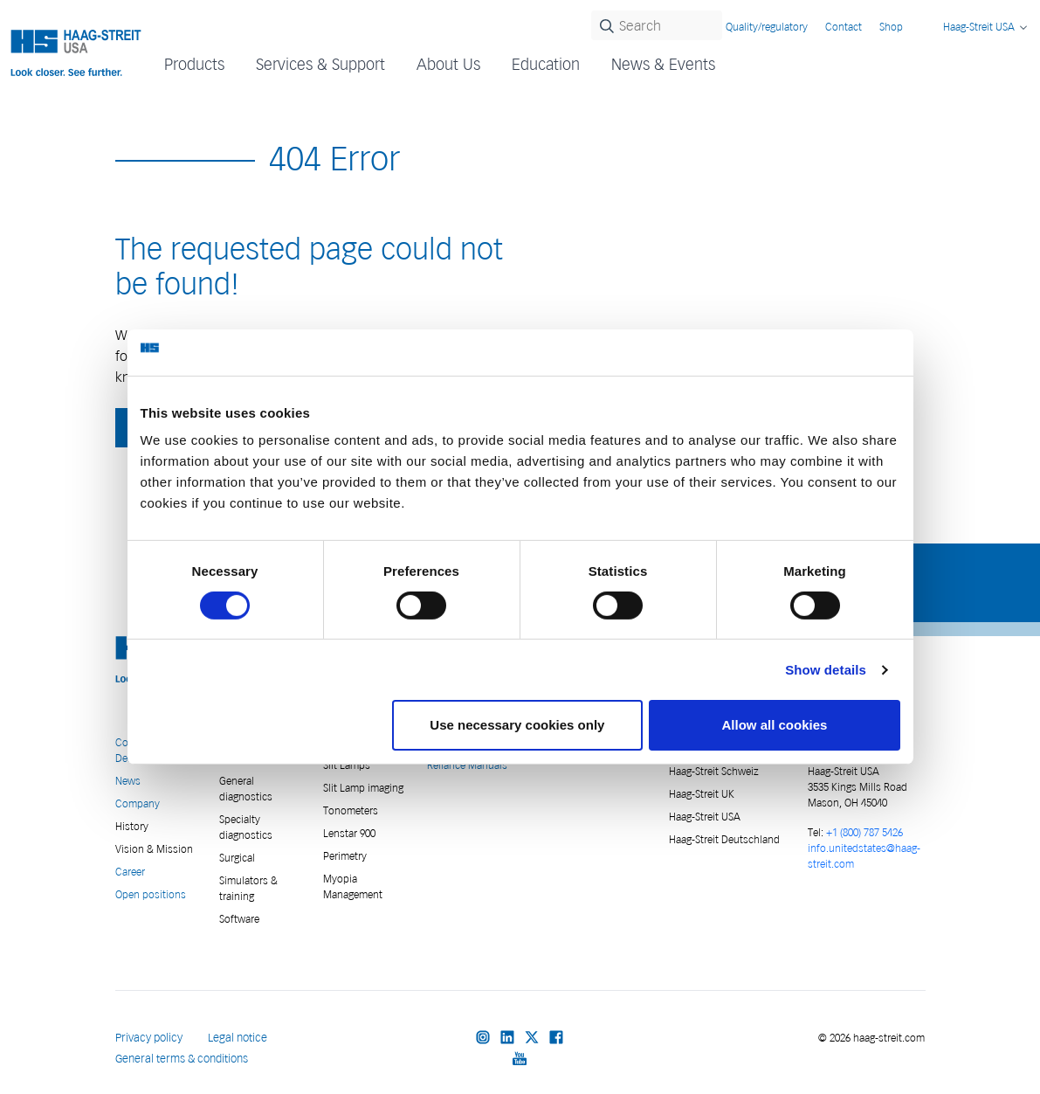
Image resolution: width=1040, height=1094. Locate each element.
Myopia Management (352, 886)
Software (239, 918)
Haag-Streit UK (701, 793)
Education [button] (546, 64)
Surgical (237, 857)
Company (137, 803)
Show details (825, 669)
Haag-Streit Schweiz (714, 771)
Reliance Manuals (467, 765)
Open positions (150, 894)
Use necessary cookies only (517, 724)
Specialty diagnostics (245, 827)
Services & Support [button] (320, 64)
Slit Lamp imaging (363, 787)
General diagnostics (245, 788)
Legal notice (237, 1037)
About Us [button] (448, 64)
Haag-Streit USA (704, 816)
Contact (843, 26)
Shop (891, 26)
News (128, 780)
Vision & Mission (154, 848)
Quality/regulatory (767, 26)
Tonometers (350, 810)
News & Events (663, 64)
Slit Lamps (346, 765)
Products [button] (194, 64)
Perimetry (345, 855)
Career (130, 871)
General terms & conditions (181, 1058)
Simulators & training (248, 888)
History (131, 826)
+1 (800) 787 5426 (864, 832)
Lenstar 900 (349, 833)
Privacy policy (149, 1037)
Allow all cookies (775, 724)
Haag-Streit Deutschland (724, 839)
